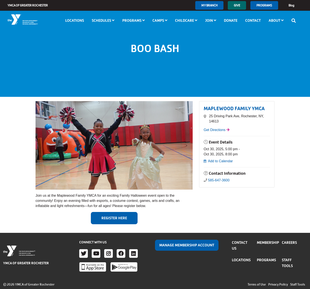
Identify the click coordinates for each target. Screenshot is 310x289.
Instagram (108, 253)
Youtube (96, 253)
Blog (291, 5)
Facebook (121, 253)
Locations (74, 20)
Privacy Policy (278, 284)
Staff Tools (297, 284)
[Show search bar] (295, 21)
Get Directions (214, 130)
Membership (268, 242)
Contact (253, 20)
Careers (289, 242)
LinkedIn (133, 253)
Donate (230, 20)
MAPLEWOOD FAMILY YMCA (234, 108)
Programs (264, 5)
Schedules (103, 20)
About (276, 20)
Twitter (84, 253)
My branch (209, 5)
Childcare (186, 20)
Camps (159, 20)
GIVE (237, 5)
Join (210, 20)
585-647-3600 (218, 180)
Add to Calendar (220, 161)
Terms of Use (257, 284)
